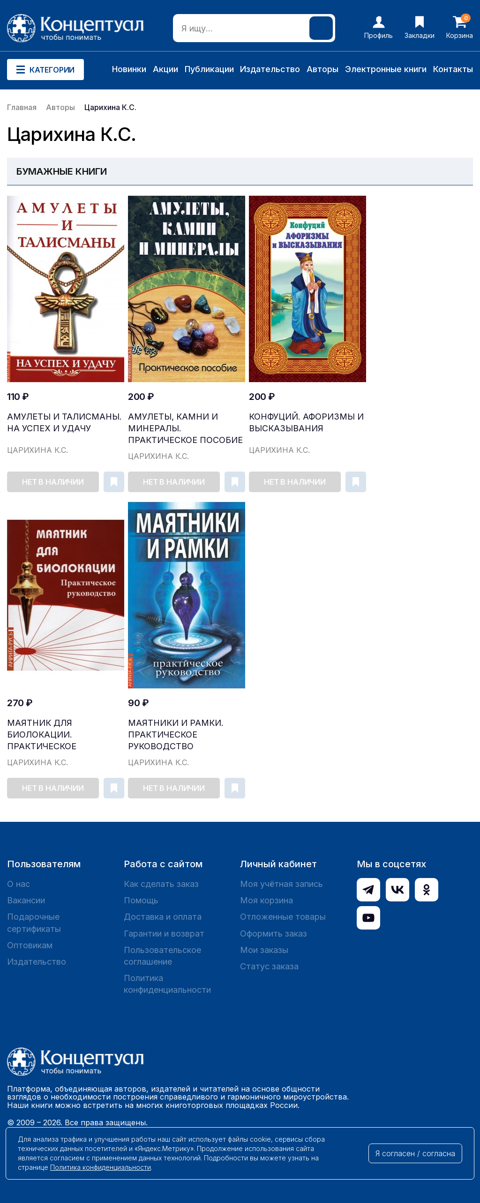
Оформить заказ (273, 933)
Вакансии (26, 900)
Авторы (322, 69)
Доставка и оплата (163, 917)
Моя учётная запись (281, 884)
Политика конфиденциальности (167, 984)
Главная (22, 107)
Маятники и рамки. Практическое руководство (176, 734)
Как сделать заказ (161, 884)
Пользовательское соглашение (162, 956)
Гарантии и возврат (164, 933)
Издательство (270, 69)
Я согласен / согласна (415, 1153)
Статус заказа (269, 966)
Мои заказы (264, 950)
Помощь (141, 900)
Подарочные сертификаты (34, 922)
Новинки (129, 69)
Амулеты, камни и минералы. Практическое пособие (185, 428)
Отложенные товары (283, 917)
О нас (18, 884)
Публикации (209, 69)
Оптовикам (29, 945)
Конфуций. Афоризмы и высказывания (306, 422)
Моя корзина (266, 900)
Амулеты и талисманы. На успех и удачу (64, 422)
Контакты (453, 69)
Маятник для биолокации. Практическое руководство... (43, 735)
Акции (165, 69)
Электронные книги (386, 69)
